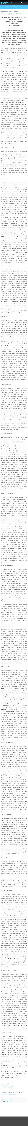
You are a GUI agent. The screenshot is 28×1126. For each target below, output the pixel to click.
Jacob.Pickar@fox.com (7, 1094)
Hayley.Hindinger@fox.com (9, 1087)
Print (13, 1099)
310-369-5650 (5, 1085)
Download (6, 1099)
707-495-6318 (19, 1092)
